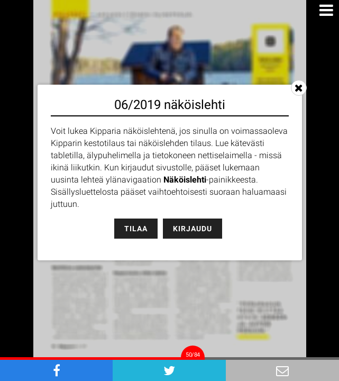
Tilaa (136, 228)
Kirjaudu (192, 228)
